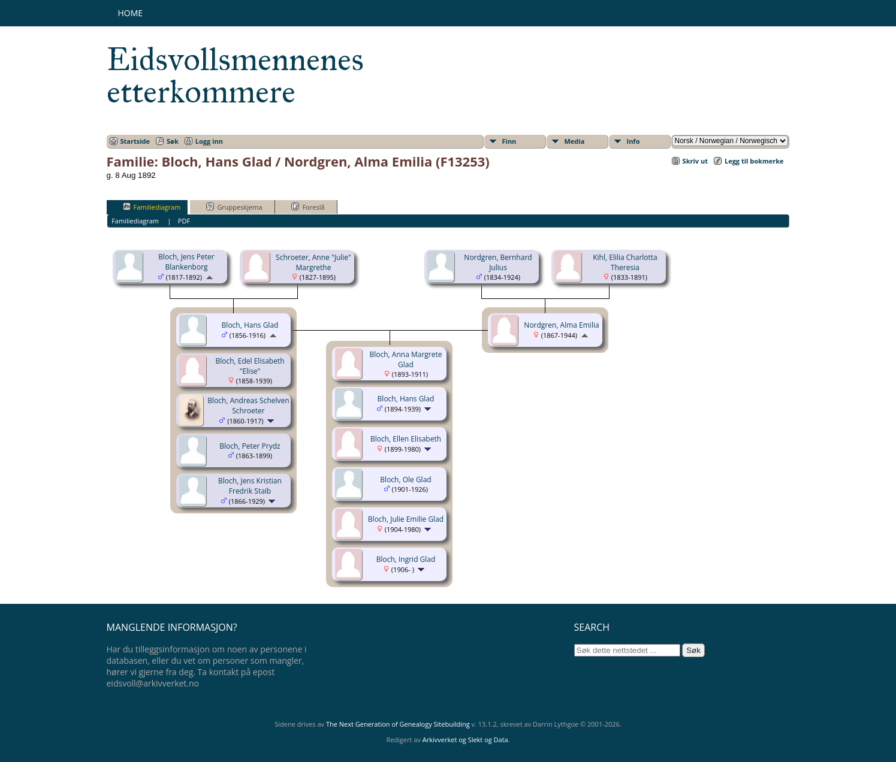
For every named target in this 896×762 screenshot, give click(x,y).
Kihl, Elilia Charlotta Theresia (625, 262)
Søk (173, 141)
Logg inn (209, 141)
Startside (135, 141)
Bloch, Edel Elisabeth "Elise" (249, 366)
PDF (184, 220)
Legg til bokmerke (754, 160)
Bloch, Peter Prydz (249, 446)
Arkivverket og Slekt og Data (465, 739)
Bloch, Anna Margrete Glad (406, 359)
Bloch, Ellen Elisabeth (405, 439)
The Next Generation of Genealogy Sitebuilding (398, 723)
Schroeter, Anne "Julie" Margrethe (313, 262)
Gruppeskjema (234, 206)
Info (633, 141)
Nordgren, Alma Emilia (561, 325)
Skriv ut (695, 160)
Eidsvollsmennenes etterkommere (235, 75)
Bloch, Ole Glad (405, 479)
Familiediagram (152, 206)
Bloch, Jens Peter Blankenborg (186, 262)
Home (130, 13)
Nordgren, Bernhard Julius (498, 262)
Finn (509, 141)
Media (575, 141)
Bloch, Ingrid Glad (406, 559)
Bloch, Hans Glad (250, 325)
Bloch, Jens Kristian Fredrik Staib (250, 486)
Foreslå (307, 206)
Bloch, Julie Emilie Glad (406, 519)
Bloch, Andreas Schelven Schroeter (248, 405)
